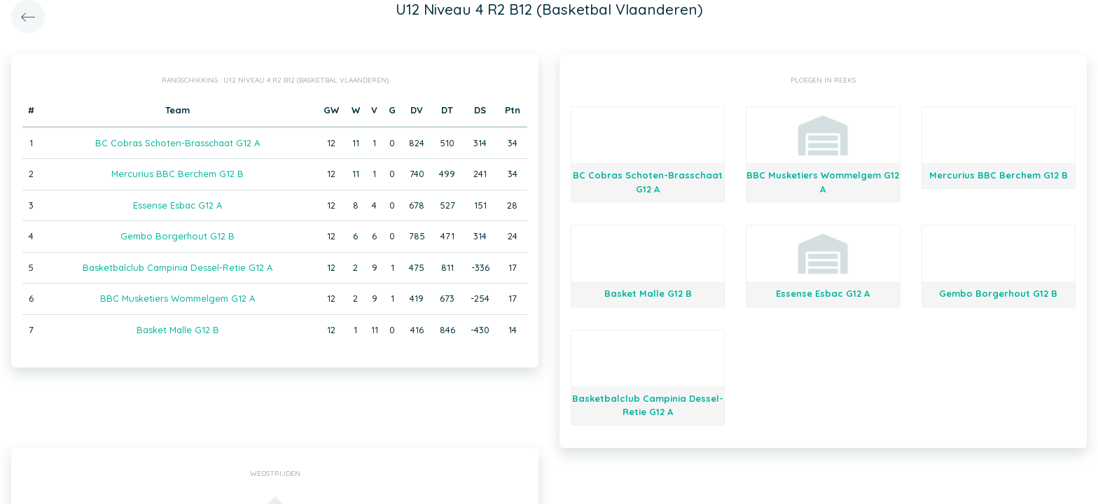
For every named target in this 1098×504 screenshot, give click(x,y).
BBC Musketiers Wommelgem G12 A (177, 298)
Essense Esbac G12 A (177, 205)
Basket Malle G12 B (178, 329)
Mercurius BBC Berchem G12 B (177, 173)
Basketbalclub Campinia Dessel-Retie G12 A (177, 267)
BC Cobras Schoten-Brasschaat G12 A (177, 142)
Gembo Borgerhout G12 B (177, 235)
